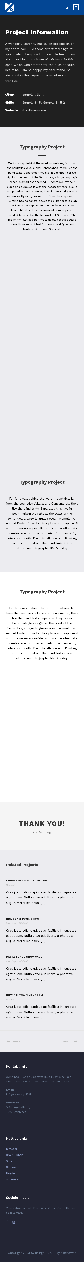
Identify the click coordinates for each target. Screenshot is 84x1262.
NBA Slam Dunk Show (23, 918)
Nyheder (11, 1149)
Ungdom (11, 1173)
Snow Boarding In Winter (26, 880)
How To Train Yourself (25, 995)
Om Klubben (14, 1155)
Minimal (10, 885)
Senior (10, 1161)
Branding (11, 923)
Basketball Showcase (24, 956)
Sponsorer (13, 1179)
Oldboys (11, 1167)
